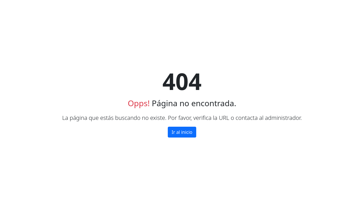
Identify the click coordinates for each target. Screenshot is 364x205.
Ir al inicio (181, 132)
